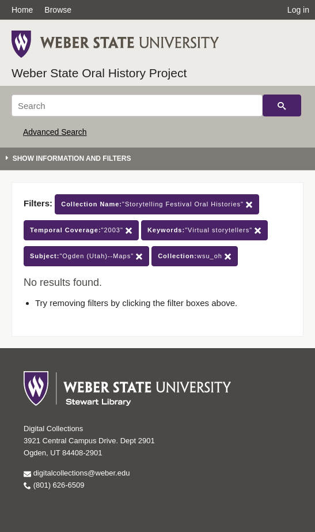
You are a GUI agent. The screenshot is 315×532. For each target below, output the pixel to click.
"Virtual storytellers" (204, 230)
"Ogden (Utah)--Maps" (86, 256)
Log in (298, 9)
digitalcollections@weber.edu (77, 473)
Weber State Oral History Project (99, 73)
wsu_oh (194, 256)
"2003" (81, 230)
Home (22, 9)
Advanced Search (55, 132)
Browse (57, 9)
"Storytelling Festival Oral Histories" (157, 204)
